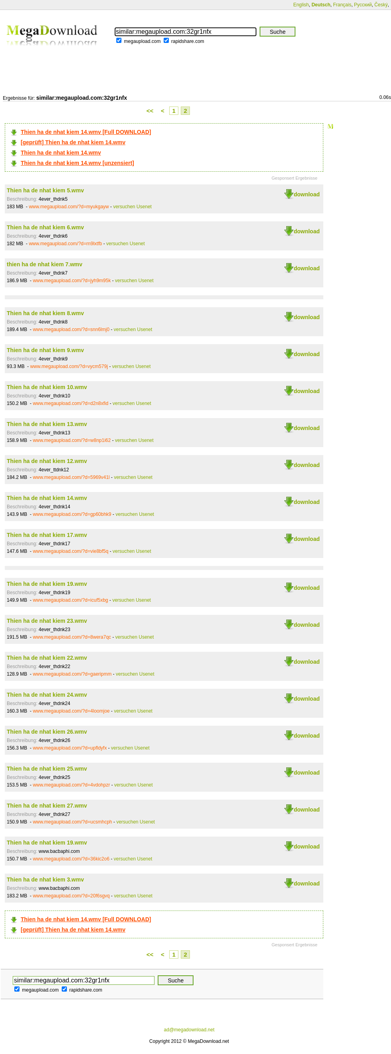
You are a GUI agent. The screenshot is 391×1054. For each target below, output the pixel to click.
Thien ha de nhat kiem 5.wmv (45, 190)
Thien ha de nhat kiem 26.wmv (47, 731)
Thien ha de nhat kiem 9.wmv (45, 350)
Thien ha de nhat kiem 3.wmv (45, 879)
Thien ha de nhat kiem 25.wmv (47, 768)
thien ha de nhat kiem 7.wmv (44, 264)
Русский (363, 5)
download (307, 194)
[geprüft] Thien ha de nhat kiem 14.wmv (73, 142)
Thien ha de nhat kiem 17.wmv (47, 535)
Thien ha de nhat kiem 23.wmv (47, 621)
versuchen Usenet (132, 206)
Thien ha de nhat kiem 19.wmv (47, 584)
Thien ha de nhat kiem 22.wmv (47, 658)
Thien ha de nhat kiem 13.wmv (47, 424)
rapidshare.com (187, 41)
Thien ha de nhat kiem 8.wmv (45, 313)
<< (150, 110)
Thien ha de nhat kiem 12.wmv (47, 461)
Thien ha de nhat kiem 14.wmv (61, 152)
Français (342, 5)
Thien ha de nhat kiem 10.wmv (47, 387)
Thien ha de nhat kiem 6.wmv (45, 227)
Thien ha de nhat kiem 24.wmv (47, 695)
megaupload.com (142, 41)
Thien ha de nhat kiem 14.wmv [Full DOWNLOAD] (86, 132)
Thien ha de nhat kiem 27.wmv (47, 805)
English (301, 5)
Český (380, 5)
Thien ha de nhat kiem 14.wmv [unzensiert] (77, 163)
